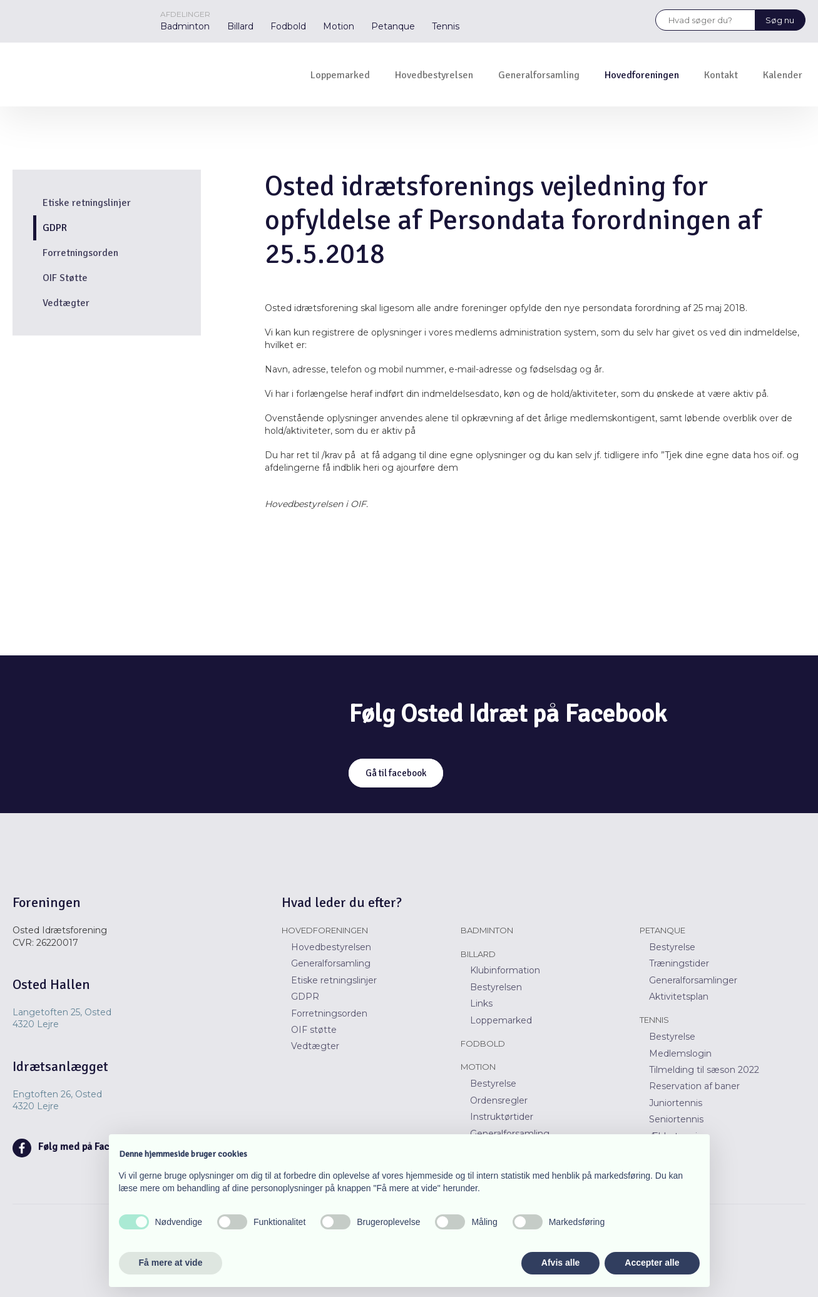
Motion (338, 26)
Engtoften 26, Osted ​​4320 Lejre (57, 1100)
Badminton (185, 26)
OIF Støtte (65, 278)
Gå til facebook (396, 773)
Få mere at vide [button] (171, 1263)
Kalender (782, 75)
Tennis (445, 26)
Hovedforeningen (642, 75)
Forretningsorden (80, 253)
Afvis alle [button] (560, 1263)
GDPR (55, 228)
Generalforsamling (539, 75)
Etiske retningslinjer (87, 203)
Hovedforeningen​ (325, 930)
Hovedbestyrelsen (434, 75)
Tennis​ (654, 1020)
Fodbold (288, 26)
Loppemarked (340, 75)
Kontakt (721, 75)
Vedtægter (66, 303)
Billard (240, 26)
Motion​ (478, 1067)
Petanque (393, 26)
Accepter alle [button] (652, 1263)
